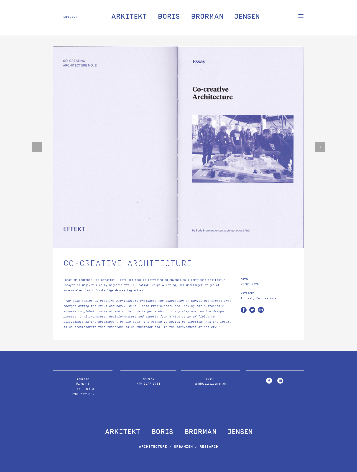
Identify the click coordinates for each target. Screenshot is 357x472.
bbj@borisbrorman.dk (210, 384)
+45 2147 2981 (148, 384)
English (71, 16)
